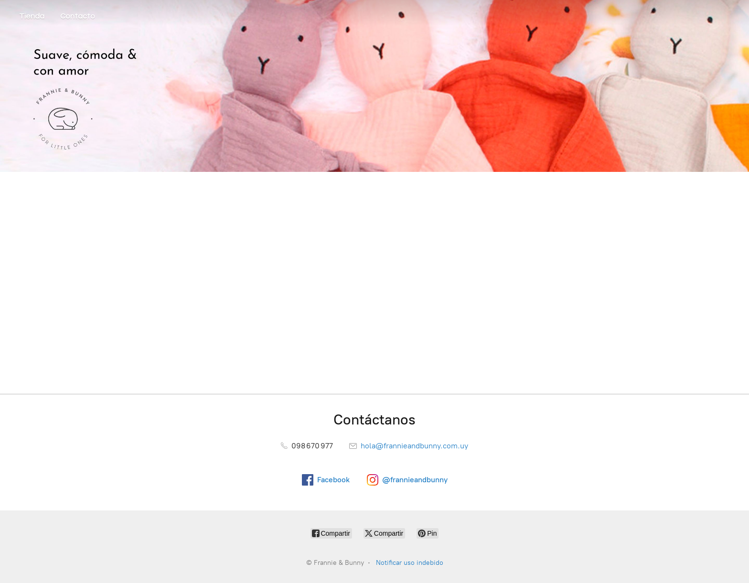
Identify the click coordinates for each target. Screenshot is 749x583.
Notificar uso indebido (409, 563)
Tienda (31, 16)
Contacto (77, 16)
